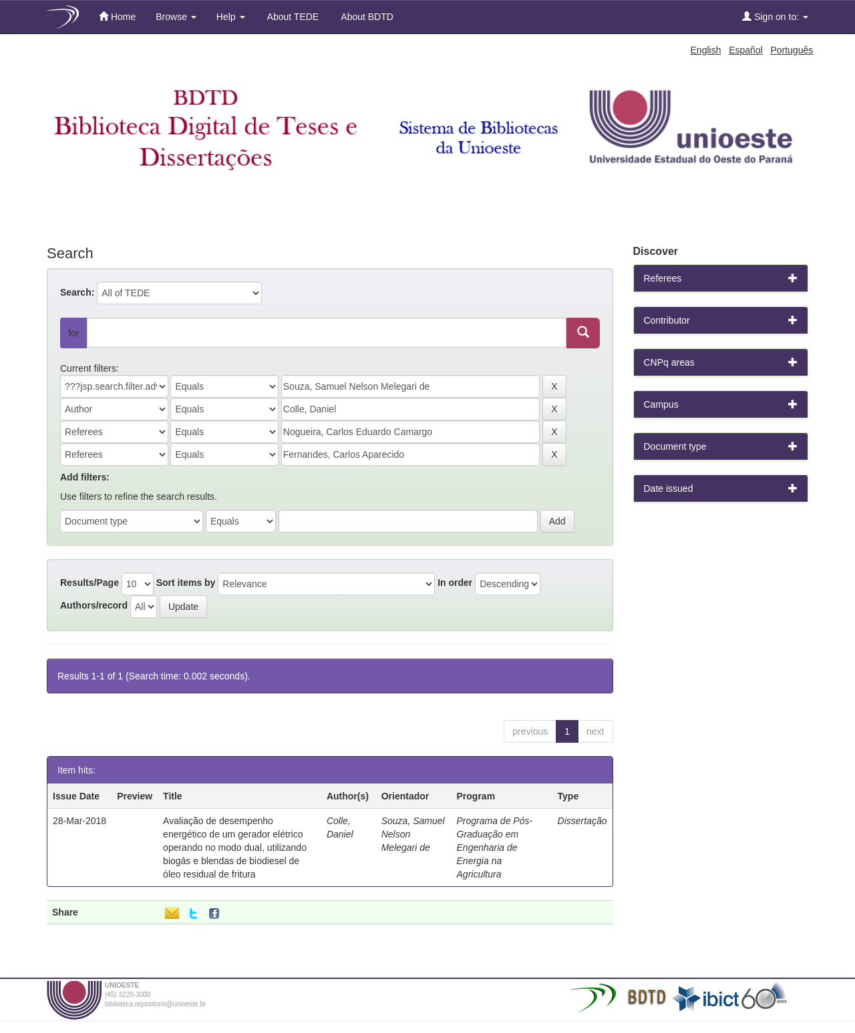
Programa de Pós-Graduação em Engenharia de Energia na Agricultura (495, 847)
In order (455, 582)
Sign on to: (775, 16)
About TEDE (292, 16)
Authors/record (94, 605)
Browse (176, 16)
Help (230, 16)
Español (746, 50)
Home (117, 16)
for (73, 333)
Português (791, 50)
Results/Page (89, 582)
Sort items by (186, 582)
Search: (77, 292)
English (706, 50)
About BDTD (366, 16)
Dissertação (582, 820)
